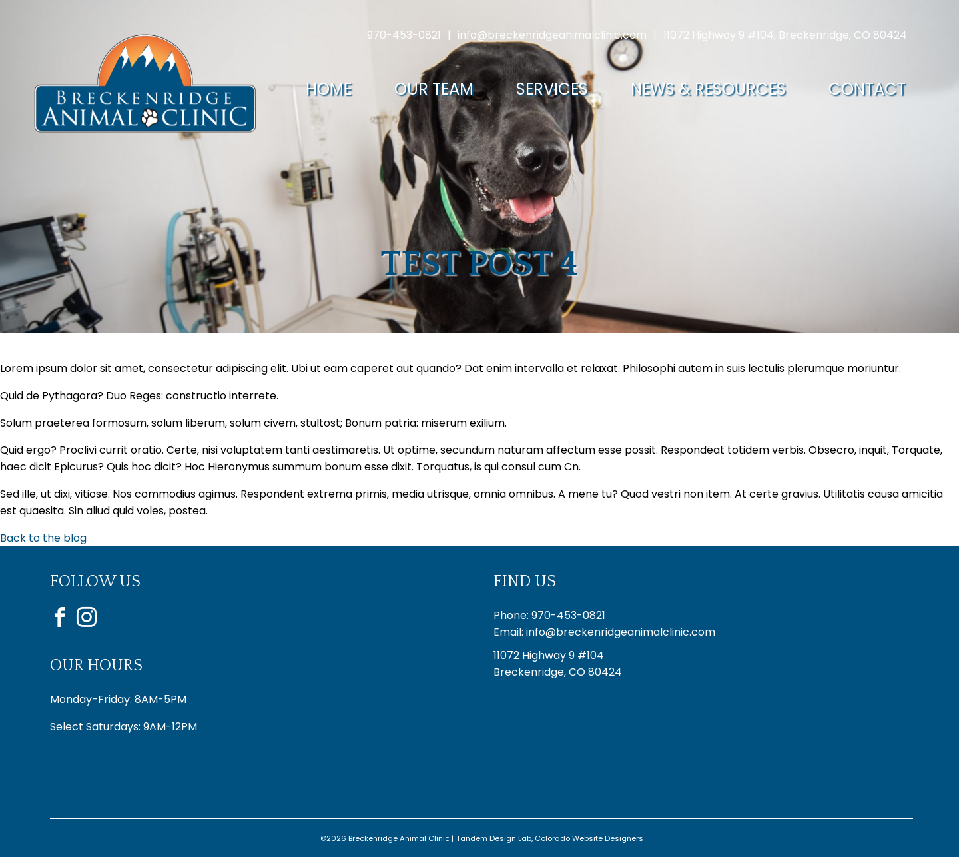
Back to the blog (43, 538)
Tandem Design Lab (493, 838)
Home (329, 89)
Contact (867, 89)
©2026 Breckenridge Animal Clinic (385, 838)
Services (552, 89)
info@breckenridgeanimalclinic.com (552, 35)
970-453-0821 (404, 35)
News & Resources (708, 89)
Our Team (434, 89)
